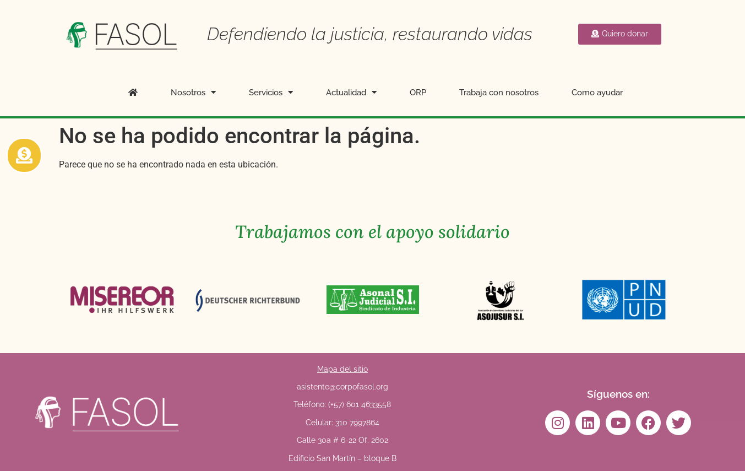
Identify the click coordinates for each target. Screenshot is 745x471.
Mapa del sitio (342, 369)
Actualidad (351, 92)
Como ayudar (597, 93)
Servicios (271, 92)
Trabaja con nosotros (499, 93)
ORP (418, 93)
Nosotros (193, 92)
